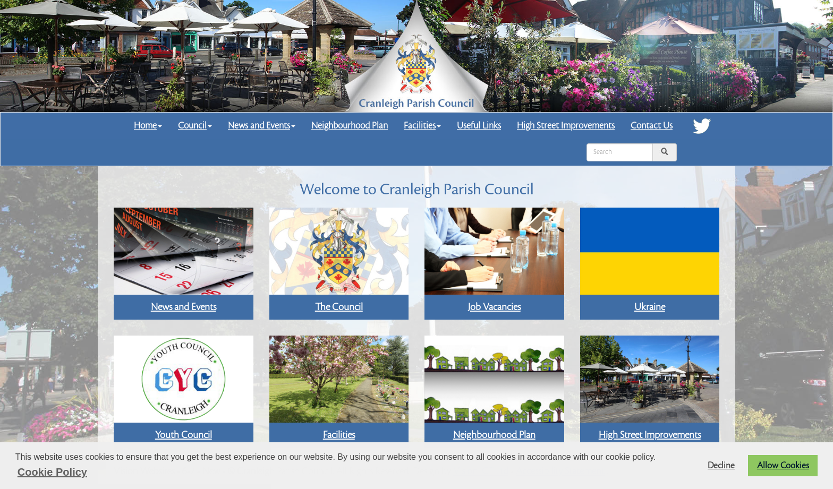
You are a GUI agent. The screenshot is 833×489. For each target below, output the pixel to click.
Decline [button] (721, 465)
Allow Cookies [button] (783, 465)
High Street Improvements (566, 126)
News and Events (261, 126)
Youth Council (183, 435)
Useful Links (479, 126)
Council (195, 126)
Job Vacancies (494, 307)
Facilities (422, 126)
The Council (339, 307)
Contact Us (652, 126)
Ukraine (649, 307)
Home (148, 126)
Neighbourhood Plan (349, 126)
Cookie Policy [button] (52, 472)
